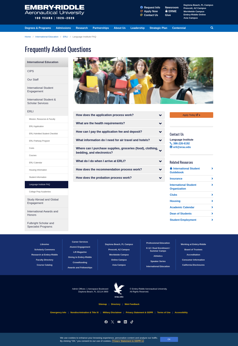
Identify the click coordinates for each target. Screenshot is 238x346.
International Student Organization (183, 186)
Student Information (37, 177)
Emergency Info (58, 312)
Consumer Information (193, 260)
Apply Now (149, 11)
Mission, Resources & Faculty (42, 119)
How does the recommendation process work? (119, 169)
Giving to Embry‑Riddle (80, 257)
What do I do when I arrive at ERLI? (119, 161)
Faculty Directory (44, 260)
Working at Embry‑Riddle (193, 244)
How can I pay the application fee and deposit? (119, 131)
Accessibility (181, 312)
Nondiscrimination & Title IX (84, 312)
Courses (33, 155)
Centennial (179, 28)
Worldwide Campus (193, 11)
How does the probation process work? (119, 178)
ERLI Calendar (35, 163)
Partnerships (101, 28)
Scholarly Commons (44, 249)
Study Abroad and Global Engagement (43, 201)
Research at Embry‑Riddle (44, 254)
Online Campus (119, 260)
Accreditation (193, 254)
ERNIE (171, 11)
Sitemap (103, 304)
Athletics (158, 256)
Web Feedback (132, 304)
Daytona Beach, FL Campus (198, 5)
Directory (115, 304)
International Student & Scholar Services (41, 101)
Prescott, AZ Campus (194, 8)
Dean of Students (181, 213)
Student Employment (183, 219)
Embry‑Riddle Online (194, 14)
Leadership (138, 28)
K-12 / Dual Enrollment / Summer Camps (158, 249)
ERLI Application (36, 126)
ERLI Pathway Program (39, 141)
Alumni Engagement (80, 247)
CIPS (30, 71)
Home (28, 36)
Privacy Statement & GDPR (128, 341)
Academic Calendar (182, 207)
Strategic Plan (158, 28)
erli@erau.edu (180, 147)
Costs (31, 148)
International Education (46, 36)
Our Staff (33, 79)
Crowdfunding (80, 262)
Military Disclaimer (112, 312)
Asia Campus (190, 18)
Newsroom (172, 7)
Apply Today (190, 115)
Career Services (80, 242)
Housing (175, 201)
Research (82, 28)
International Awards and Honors (42, 213)
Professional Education (158, 243)
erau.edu (119, 290)
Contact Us (149, 15)
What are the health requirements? (119, 123)
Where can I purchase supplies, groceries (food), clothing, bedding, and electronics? (119, 150)
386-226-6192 (180, 143)
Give (168, 15)
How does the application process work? (119, 115)
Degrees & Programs (38, 28)
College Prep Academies (40, 192)
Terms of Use (163, 312)
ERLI (65, 36)
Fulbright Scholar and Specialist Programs (40, 225)
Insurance (176, 178)
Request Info (150, 7)
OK (169, 339)
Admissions (63, 28)
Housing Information (38, 170)
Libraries (44, 244)
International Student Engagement (40, 89)
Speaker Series (158, 261)
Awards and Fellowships (80, 267)
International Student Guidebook (185, 170)
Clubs (173, 194)
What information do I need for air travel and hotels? (119, 140)
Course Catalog (45, 265)
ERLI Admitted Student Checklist (43, 133)
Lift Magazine (80, 252)
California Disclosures (193, 265)
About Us (120, 28)
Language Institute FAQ (39, 184)
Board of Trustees (193, 249)
